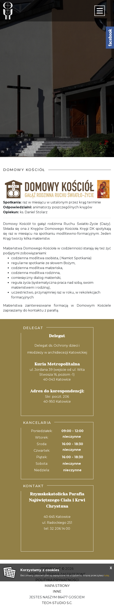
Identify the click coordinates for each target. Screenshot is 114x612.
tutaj (106, 575)
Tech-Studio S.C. (57, 603)
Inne (57, 591)
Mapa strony (57, 586)
